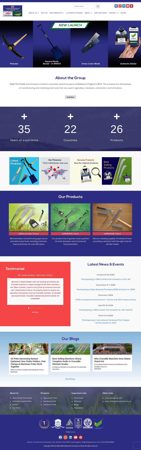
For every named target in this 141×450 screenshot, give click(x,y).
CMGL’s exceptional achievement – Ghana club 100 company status (105, 300)
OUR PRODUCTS (57, 13)
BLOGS (123, 13)
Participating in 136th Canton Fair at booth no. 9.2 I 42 (105, 279)
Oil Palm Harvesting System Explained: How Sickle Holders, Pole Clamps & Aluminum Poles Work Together (28, 362)
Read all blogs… (70, 379)
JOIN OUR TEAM (100, 13)
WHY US (44, 13)
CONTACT (114, 13)
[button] (34, 13)
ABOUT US (34, 13)
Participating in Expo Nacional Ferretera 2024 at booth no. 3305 (106, 290)
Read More (14, 372)
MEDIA (88, 13)
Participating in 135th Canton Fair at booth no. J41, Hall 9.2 (105, 310)
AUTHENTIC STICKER (74, 13)
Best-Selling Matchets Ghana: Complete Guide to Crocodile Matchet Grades (67, 361)
